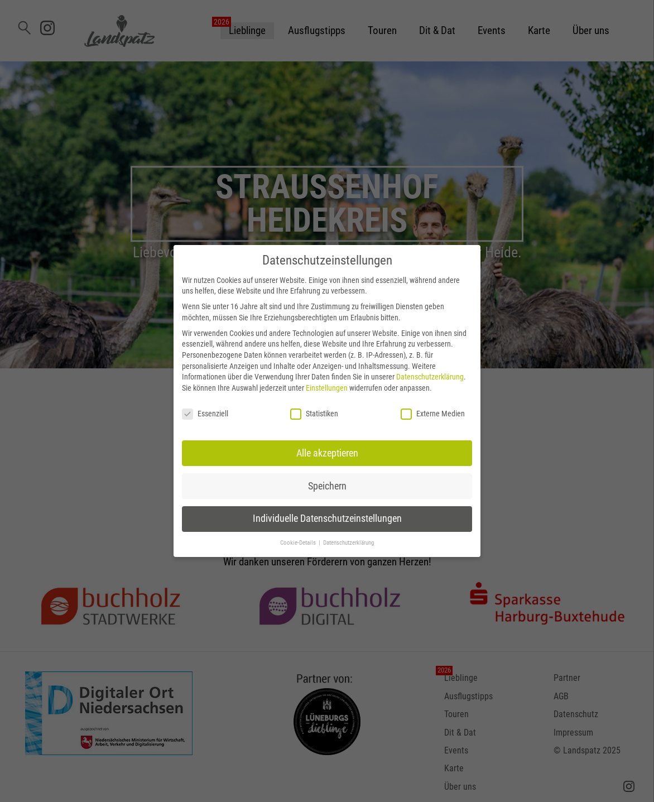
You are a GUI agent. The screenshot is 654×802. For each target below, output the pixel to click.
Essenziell (205, 414)
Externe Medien (433, 414)
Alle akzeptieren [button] (327, 453)
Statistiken (314, 414)
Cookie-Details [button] (299, 542)
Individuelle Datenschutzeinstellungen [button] (327, 518)
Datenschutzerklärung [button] (348, 542)
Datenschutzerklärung (430, 376)
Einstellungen (327, 387)
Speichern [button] (327, 486)
